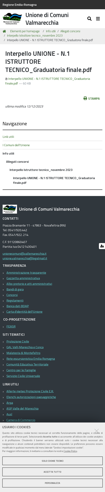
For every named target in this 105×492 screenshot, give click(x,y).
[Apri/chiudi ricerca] (90, 20)
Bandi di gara (15, 293)
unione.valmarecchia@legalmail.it (25, 262)
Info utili (51, 35)
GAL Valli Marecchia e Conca (25, 351)
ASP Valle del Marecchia (22, 412)
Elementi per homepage (25, 35)
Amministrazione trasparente (26, 276)
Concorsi (12, 299)
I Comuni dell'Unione (16, 149)
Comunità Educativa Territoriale (27, 368)
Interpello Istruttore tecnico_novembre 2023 (35, 39)
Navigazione (15, 127)
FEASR (11, 330)
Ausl (9, 418)
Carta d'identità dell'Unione (24, 315)
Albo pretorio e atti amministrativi (29, 287)
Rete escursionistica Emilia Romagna (30, 362)
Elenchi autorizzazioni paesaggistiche (31, 401)
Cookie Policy (70, 451)
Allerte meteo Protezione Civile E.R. (30, 395)
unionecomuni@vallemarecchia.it (24, 257)
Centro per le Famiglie (21, 374)
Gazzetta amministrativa (23, 282)
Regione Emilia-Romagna (20, 4)
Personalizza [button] (52, 483)
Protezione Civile (17, 345)
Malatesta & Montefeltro (23, 357)
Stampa (92, 102)
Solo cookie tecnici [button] (52, 461)
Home (5, 35)
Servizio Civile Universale (23, 380)
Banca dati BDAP (17, 310)
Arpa (9, 406)
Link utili (8, 140)
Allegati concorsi (70, 35)
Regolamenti (14, 304)
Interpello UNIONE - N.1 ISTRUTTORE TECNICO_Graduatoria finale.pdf (54, 184)
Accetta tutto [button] (52, 472)
